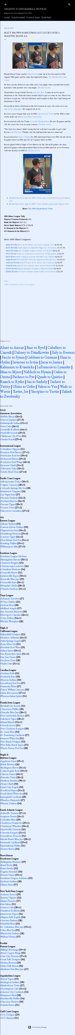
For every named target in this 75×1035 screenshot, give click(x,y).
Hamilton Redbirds (10, 910)
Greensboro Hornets (11, 835)
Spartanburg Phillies (11, 845)
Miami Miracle (8, 722)
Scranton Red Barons (11, 452)
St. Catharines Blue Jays (12, 926)
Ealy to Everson (63, 352)
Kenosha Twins (8, 777)
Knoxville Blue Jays (10, 579)
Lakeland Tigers (9, 718)
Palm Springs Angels (11, 640)
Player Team (33, 18)
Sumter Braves (8, 848)
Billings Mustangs (9, 949)
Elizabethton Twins (16, 284)
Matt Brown (33, 74)
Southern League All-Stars (14, 556)
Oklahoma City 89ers (11, 436)
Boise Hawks (7, 868)
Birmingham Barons (10, 559)
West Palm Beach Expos (12, 744)
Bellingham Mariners (11, 861)
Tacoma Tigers (8, 504)
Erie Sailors (6, 904)
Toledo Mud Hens (10, 471)
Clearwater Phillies (10, 709)
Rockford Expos (9, 790)
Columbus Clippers (10, 449)
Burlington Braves (10, 767)
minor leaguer (29, 284)
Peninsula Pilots (8, 686)
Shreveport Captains (11, 614)
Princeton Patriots (10, 1001)
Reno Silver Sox (8, 644)
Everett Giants (8, 874)
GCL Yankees (7, 1017)
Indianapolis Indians (11, 423)
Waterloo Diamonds (10, 800)
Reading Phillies (9, 543)
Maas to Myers (10, 371)
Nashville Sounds (9, 432)
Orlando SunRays (9, 588)
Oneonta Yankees (9, 920)
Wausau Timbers (9, 803)
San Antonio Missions (11, 611)
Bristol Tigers (7, 978)
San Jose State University (30, 117)
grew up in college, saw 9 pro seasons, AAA (30, 245)
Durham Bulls (8, 673)
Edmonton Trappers (11, 491)
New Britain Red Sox (11, 540)
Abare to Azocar (12, 347)
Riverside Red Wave (10, 647)
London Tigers (8, 536)
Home (7, 18)
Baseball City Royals (11, 705)
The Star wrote (44, 88)
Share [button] (6, 281)
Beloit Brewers (8, 764)
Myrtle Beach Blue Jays (12, 839)
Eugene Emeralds (9, 871)
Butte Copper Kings (11, 952)
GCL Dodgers (8, 1014)
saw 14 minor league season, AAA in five (29, 251)
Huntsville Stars (8, 582)
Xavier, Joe (20, 391)
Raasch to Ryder (12, 381)
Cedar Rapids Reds (10, 770)
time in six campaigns (13, 109)
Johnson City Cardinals (12, 991)
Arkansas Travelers (10, 598)
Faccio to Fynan (13, 357)
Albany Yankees (8, 523)
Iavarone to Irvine (25, 362)
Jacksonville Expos (10, 575)
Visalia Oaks (6, 663)
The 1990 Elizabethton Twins (40, 209)
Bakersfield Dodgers (10, 634)
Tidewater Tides (9, 468)
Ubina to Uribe (24, 386)
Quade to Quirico (50, 376)
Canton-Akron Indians (12, 527)
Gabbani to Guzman (42, 357)
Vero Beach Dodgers (11, 741)
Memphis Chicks (9, 585)
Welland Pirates (8, 936)
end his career (33, 150)
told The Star (38, 92)
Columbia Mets (8, 819)
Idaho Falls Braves (9, 965)
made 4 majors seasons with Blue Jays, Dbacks (30, 257)
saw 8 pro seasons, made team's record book (30, 271)
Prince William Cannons (12, 689)
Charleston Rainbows (11, 822)
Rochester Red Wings (11, 462)
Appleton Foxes (8, 761)
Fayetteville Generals (11, 829)
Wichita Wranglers (10, 621)
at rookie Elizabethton (39, 121)
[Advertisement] (37, 310)
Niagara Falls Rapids (11, 917)
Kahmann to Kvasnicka (17, 367)
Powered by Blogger (37, 1027)
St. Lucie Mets (8, 731)
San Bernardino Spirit (11, 653)
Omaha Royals (8, 439)
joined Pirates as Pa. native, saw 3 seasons (30, 262)
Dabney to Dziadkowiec (31, 352)
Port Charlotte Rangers (12, 728)
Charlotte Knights (10, 562)
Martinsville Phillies (10, 998)
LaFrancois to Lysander (54, 367)
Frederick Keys (8, 676)
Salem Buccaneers (9, 692)
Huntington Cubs (10, 988)
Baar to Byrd (35, 347)
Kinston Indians (9, 679)
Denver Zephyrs (8, 419)
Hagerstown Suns (9, 530)
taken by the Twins (46, 114)
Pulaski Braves (8, 1004)
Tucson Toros (8, 507)
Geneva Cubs (7, 907)
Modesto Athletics (10, 637)
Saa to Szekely (37, 381)
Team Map (46, 18)
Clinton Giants (8, 774)
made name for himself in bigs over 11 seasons (31, 248)
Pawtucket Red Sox (10, 455)
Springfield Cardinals (11, 796)
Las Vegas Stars (8, 494)
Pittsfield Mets (8, 923)
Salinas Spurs (7, 650)
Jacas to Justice (51, 362)
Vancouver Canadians (11, 510)
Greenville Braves (9, 572)
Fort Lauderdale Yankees (13, 715)
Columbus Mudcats (10, 569)
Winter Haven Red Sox (12, 748)
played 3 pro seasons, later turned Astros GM (30, 265)
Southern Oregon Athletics (14, 878)
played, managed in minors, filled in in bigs (29, 268)
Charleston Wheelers (11, 826)
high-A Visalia (24, 137)
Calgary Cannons (9, 484)
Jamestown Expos (9, 913)
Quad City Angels (10, 787)
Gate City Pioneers (10, 956)
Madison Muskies (9, 780)
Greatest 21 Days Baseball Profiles (25, 9)
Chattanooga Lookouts (12, 566)
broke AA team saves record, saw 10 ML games (31, 254)
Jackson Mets (7, 605)
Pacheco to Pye (23, 376)
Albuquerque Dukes (11, 481)
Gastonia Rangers (9, 832)
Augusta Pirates (8, 816)
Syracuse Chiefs (8, 465)
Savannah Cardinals (10, 842)
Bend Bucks (7, 865)
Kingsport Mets (8, 995)
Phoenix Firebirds (9, 497)
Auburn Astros (8, 894)
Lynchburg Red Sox (10, 683)
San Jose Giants (8, 657)
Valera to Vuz (47, 386)
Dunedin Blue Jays (10, 712)
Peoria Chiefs (7, 783)
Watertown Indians (10, 933)
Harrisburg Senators (11, 533)
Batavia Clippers (9, 897)
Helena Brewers (8, 962)
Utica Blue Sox (8, 930)
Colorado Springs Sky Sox (13, 488)
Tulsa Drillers (7, 618)
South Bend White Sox (12, 793)
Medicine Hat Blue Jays (12, 969)
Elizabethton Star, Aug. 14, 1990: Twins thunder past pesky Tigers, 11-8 (39, 204)
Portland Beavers (9, 501)
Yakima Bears (7, 884)
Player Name (18, 18)
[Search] (69, 4)
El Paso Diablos (8, 601)
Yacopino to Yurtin (45, 391)
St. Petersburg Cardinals (12, 735)
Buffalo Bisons (8, 416)
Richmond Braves (9, 458)
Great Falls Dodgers (10, 959)
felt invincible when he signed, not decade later (31, 259)
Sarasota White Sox (10, 738)
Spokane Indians (9, 881)
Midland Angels (9, 608)
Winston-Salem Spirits (11, 696)
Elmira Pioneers (8, 900)
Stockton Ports (8, 660)
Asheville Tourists (9, 813)
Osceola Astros (8, 725)
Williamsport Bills (9, 546)
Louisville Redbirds (10, 429)
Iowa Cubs (6, 426)
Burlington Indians (10, 982)
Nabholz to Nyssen (37, 371)
